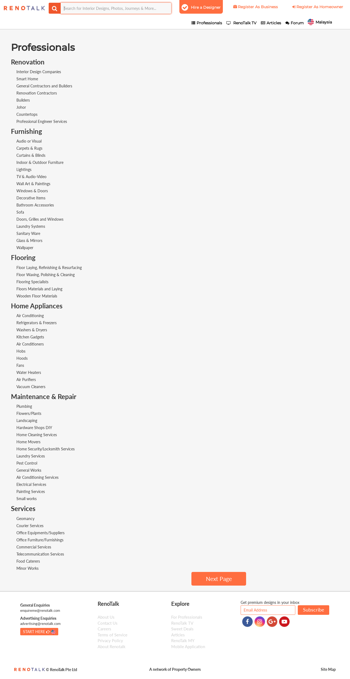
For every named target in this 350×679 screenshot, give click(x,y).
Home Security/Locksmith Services (45, 449)
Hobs (20, 351)
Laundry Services (30, 456)
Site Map (328, 669)
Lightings (23, 169)
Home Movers (28, 441)
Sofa (20, 212)
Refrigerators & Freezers (36, 322)
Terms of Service (112, 634)
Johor (21, 107)
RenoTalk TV (182, 623)
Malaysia (328, 22)
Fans (20, 365)
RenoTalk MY (182, 640)
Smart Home (27, 78)
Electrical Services (31, 484)
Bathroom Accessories (35, 205)
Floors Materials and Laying (39, 289)
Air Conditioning (30, 315)
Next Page (219, 578)
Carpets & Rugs (29, 148)
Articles (178, 634)
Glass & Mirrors (29, 240)
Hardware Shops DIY (34, 427)
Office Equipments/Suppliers (40, 532)
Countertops (26, 114)
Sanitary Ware (28, 233)
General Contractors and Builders (44, 86)
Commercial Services (33, 547)
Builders (23, 100)
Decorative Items (30, 198)
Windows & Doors (32, 190)
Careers (104, 628)
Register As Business (255, 7)
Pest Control (26, 463)
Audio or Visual (29, 141)
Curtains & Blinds (30, 155)
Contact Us (108, 623)
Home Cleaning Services (36, 434)
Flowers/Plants (28, 413)
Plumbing (24, 406)
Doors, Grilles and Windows (39, 219)
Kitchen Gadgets (30, 337)
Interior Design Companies (38, 71)
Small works (26, 498)
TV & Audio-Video (31, 176)
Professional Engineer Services (41, 121)
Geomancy (25, 518)
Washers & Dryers (31, 329)
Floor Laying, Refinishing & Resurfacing (49, 267)
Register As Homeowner (317, 7)
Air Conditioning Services (37, 477)
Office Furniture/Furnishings (39, 540)
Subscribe (313, 610)
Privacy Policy (110, 640)
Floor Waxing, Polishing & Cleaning (45, 274)
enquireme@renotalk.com (40, 610)
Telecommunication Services (40, 554)
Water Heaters (28, 372)
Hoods (22, 358)
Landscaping (26, 420)
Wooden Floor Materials (36, 296)
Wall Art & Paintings (33, 183)
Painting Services (30, 491)
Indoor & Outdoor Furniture (39, 162)
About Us (106, 617)
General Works (28, 470)
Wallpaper (24, 247)
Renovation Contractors (36, 93)
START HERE (39, 631)
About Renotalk (112, 646)
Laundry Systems (30, 226)
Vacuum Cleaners (30, 386)
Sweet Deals (182, 628)
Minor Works (27, 568)
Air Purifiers (26, 379)
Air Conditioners (30, 344)
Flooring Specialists (32, 281)
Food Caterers (28, 561)
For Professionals (186, 617)
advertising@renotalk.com (40, 623)
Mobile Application (188, 646)
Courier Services (29, 525)
